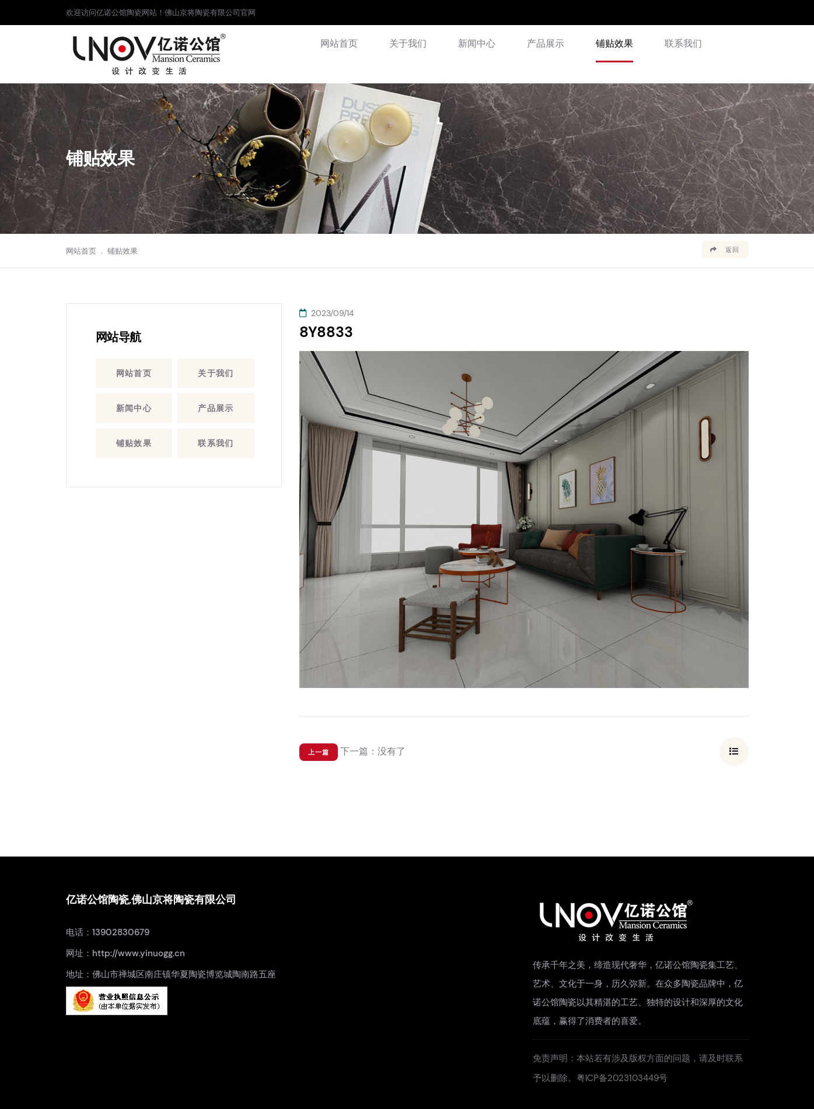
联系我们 (683, 43)
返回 (724, 249)
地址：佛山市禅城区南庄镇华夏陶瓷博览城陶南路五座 (171, 974)
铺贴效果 (614, 43)
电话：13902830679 (107, 932)
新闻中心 (476, 43)
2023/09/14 (326, 313)
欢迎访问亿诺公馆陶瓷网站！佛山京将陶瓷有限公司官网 (161, 12)
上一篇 (318, 752)
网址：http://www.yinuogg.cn (125, 953)
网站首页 (339, 43)
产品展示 (545, 43)
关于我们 (408, 43)
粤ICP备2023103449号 (622, 1078)
